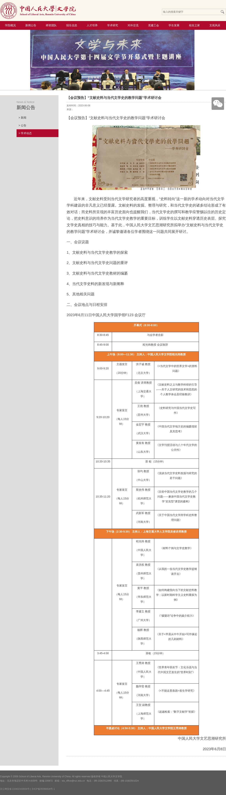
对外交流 (133, 25)
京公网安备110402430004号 (15, 789)
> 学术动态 (25, 133)
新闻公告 (30, 25)
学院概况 (10, 25)
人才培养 (92, 25)
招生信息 (71, 25)
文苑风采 (214, 25)
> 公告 (22, 125)
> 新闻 (22, 117)
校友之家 (194, 25)
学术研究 (112, 25)
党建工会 (153, 25)
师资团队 (51, 25)
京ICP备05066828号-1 (43, 789)
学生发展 (174, 25)
